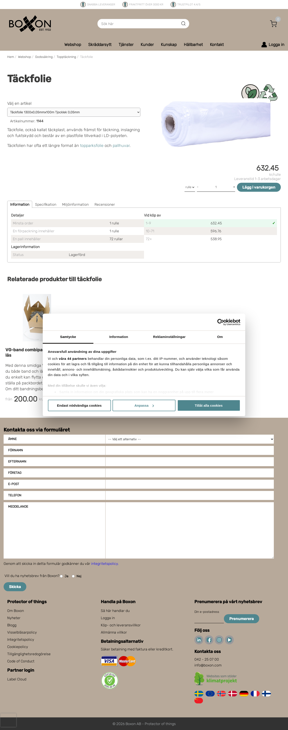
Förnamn (15, 450)
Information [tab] (118, 337)
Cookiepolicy (17, 647)
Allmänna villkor (114, 632)
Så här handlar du (115, 611)
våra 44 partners (73, 358)
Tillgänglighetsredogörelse (29, 654)
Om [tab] (220, 337)
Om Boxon (15, 611)
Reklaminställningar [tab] (169, 337)
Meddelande (18, 507)
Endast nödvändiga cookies (79, 405)
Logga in (108, 618)
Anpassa (144, 405)
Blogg (11, 625)
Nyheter (13, 618)
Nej (76, 576)
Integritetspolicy (20, 639)
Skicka (15, 586)
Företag (14, 473)
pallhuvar (121, 145)
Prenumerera (241, 618)
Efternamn (17, 461)
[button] (273, 23)
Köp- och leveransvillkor (121, 625)
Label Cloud (16, 679)
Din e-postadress (206, 612)
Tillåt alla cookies (209, 405)
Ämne (12, 439)
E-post (13, 484)
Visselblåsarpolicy (22, 632)
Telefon (14, 495)
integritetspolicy (104, 563)
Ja (64, 576)
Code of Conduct (20, 661)
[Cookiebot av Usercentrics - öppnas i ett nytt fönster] (220, 322)
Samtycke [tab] (68, 337)
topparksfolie (92, 145)
